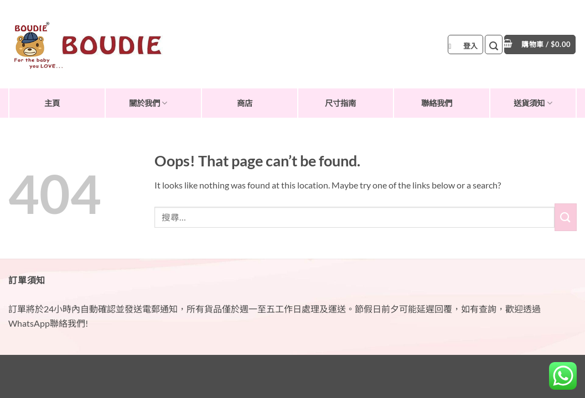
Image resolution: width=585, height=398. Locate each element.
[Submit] (566, 217)
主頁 (52, 103)
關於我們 (148, 103)
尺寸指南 (340, 103)
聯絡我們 (436, 103)
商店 (244, 103)
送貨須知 (533, 103)
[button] (465, 44)
